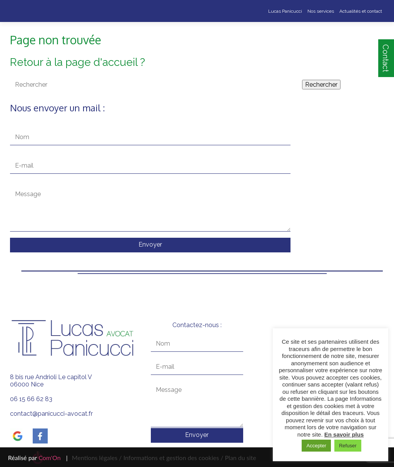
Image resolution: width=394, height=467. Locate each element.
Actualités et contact (360, 11)
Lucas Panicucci (285, 11)
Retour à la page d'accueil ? (77, 62)
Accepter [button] (316, 446)
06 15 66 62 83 (31, 399)
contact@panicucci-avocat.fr (51, 413)
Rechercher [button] (321, 84)
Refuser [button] (348, 446)
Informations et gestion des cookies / (174, 457)
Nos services (320, 11)
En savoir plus (344, 434)
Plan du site (239, 457)
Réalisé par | (38, 457)
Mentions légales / (97, 457)
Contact (385, 58)
